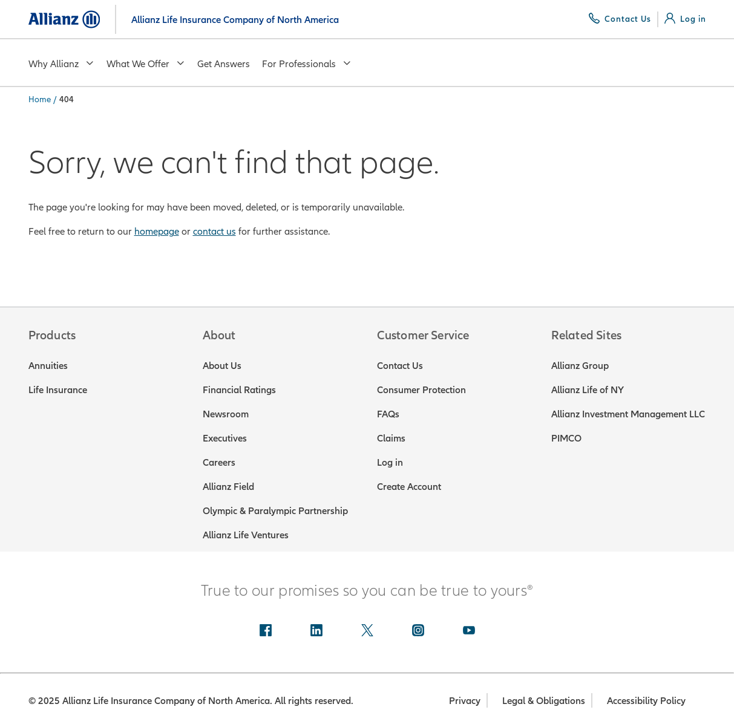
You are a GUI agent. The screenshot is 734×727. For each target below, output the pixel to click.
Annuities (48, 365)
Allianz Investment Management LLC (628, 413)
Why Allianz (61, 63)
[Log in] (685, 18)
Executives (225, 437)
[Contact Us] (620, 18)
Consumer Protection (421, 389)
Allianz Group (580, 365)
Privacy (464, 700)
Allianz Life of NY (587, 389)
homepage (156, 231)
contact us (214, 231)
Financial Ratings (239, 389)
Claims (391, 437)
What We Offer (145, 63)
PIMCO (566, 437)
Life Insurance (57, 389)
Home (39, 99)
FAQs (388, 413)
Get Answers (223, 63)
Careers (219, 462)
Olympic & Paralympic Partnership (275, 510)
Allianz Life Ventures (246, 534)
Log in (390, 462)
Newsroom (226, 413)
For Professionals (307, 63)
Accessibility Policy (646, 700)
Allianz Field (228, 486)
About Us (222, 365)
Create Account (409, 486)
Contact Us (400, 365)
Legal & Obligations (543, 700)
